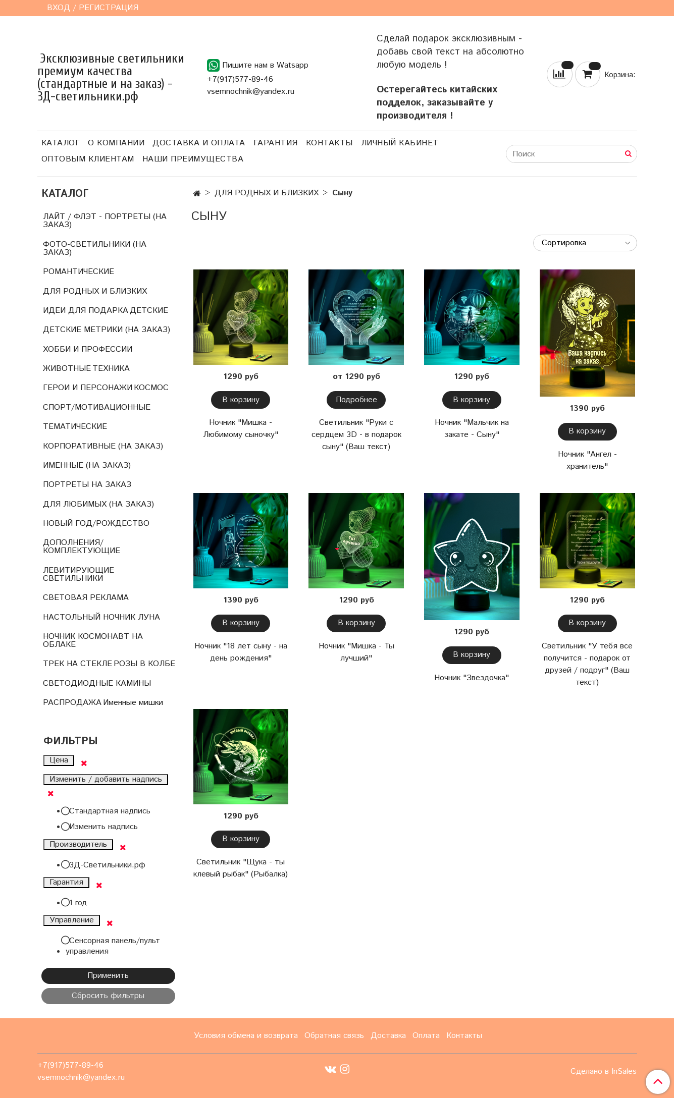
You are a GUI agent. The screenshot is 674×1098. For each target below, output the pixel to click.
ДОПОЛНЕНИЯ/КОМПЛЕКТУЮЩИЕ (81, 547)
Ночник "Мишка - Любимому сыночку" (240, 429)
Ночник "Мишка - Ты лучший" (356, 652)
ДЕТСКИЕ (149, 310)
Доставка (388, 1035)
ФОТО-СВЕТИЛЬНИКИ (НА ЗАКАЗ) (94, 248)
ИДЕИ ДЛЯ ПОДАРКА (85, 310)
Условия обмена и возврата (246, 1035)
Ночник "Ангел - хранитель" (587, 460)
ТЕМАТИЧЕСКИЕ (75, 426)
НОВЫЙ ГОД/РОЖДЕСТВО (96, 523)
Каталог (60, 143)
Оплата (426, 1035)
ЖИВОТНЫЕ (67, 368)
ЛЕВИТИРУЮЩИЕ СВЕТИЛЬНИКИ (78, 574)
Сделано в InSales (604, 1072)
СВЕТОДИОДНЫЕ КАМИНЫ (97, 683)
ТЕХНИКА (111, 368)
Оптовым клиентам (87, 159)
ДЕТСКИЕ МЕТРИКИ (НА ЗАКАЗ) (106, 330)
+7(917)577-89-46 (240, 79)
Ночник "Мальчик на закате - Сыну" (472, 429)
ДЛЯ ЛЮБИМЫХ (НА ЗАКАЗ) (98, 504)
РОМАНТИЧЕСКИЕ (78, 272)
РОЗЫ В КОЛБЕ (144, 664)
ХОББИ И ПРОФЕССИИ (87, 349)
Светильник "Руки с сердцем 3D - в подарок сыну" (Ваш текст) (356, 435)
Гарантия (275, 143)
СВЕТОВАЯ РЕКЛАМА (86, 597)
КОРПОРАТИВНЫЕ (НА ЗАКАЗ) (103, 446)
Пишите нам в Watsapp (257, 65)
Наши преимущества (193, 159)
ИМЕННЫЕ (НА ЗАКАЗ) (87, 465)
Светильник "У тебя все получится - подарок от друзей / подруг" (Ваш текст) (587, 664)
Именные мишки (133, 702)
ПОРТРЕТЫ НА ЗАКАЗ (87, 484)
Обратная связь (334, 1035)
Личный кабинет (400, 143)
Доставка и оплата (198, 143)
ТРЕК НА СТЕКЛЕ (77, 664)
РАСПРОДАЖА (72, 702)
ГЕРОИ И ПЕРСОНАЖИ (87, 388)
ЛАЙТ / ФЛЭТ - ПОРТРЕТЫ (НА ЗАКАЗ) (105, 221)
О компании (116, 143)
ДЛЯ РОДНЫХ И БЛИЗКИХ (267, 193)
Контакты (329, 143)
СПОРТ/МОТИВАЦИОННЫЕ (96, 407)
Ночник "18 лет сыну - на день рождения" (240, 652)
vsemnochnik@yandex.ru (250, 91)
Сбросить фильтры (108, 996)
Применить (108, 975)
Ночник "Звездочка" (471, 678)
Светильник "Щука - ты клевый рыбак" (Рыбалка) (240, 868)
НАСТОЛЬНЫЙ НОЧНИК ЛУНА (101, 617)
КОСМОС (151, 388)
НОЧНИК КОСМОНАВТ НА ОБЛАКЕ (93, 640)
